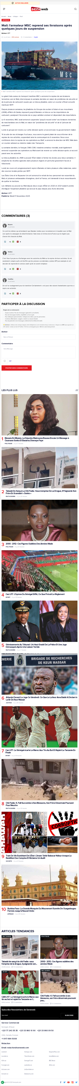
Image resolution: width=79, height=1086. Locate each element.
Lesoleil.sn (5, 1056)
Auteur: (38, 335)
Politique (8, 443)
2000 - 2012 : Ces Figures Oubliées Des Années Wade (29, 544)
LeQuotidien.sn (29, 1070)
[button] (5, 241)
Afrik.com (52, 1065)
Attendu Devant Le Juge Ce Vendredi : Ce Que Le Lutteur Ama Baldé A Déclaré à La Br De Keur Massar (41, 698)
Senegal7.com (28, 1061)
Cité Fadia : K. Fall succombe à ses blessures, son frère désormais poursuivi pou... (58, 998)
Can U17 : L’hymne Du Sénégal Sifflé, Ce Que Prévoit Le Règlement (35, 594)
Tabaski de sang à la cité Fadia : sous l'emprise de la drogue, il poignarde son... (19, 962)
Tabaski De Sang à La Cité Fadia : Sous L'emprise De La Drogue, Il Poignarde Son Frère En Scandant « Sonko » (41, 492)
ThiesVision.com (29, 1056)
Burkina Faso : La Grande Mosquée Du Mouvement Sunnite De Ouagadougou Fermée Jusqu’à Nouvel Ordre (42, 909)
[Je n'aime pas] (19, 241)
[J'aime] (11, 241)
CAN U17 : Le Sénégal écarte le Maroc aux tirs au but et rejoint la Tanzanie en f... (20, 998)
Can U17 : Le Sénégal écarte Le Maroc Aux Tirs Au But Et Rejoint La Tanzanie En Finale (40, 751)
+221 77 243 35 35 (10, 1031)
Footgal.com (5, 1065)
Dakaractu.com (28, 1074)
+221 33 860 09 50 (45, 1031)
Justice (9, 703)
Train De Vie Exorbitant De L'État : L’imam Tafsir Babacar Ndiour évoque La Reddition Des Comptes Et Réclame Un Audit (38, 857)
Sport (8, 597)
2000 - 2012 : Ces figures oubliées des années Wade (56, 962)
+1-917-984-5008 (9, 1039)
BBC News (52, 1061)
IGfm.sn (4, 1061)
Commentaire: (38, 353)
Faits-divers (10, 496)
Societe (9, 861)
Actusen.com (6, 1070)
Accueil (4, 16)
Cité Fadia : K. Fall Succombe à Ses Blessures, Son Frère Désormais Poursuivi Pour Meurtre (40, 804)
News (9, 16)
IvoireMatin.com (54, 1056)
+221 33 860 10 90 (27, 1031)
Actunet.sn (5, 1074)
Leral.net (4, 1052)
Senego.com (28, 1052)
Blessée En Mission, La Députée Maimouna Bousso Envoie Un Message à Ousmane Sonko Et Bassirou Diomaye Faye (37, 439)
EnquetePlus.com (54, 1052)
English (36, 37)
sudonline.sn (28, 1065)
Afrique (15, 16)
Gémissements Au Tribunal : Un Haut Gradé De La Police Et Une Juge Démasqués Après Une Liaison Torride (36, 645)
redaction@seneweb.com (18, 1048)
